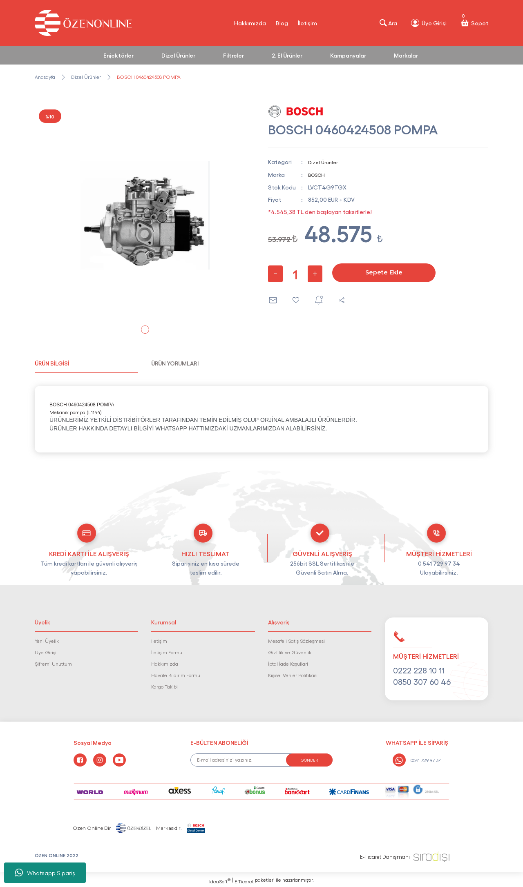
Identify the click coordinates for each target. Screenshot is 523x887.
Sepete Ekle (384, 271)
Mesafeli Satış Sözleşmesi (296, 641)
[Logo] (83, 23)
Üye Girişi (45, 652)
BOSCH (318, 174)
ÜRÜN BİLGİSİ (52, 363)
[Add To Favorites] (296, 299)
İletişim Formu (166, 652)
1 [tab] (145, 329)
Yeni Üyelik (47, 641)
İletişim (307, 23)
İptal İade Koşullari (288, 663)
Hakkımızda (250, 23)
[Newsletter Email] (261, 760)
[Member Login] (428, 23)
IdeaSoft (219, 881)
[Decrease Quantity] (275, 273)
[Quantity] (295, 273)
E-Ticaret (244, 881)
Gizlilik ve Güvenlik (289, 652)
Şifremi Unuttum (53, 663)
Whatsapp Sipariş (45, 872)
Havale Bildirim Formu (175, 675)
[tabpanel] (145, 215)
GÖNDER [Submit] (309, 760)
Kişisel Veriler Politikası (292, 675)
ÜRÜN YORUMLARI (175, 363)
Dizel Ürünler (325, 161)
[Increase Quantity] (315, 273)
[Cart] (474, 23)
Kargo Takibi (164, 686)
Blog (282, 23)
